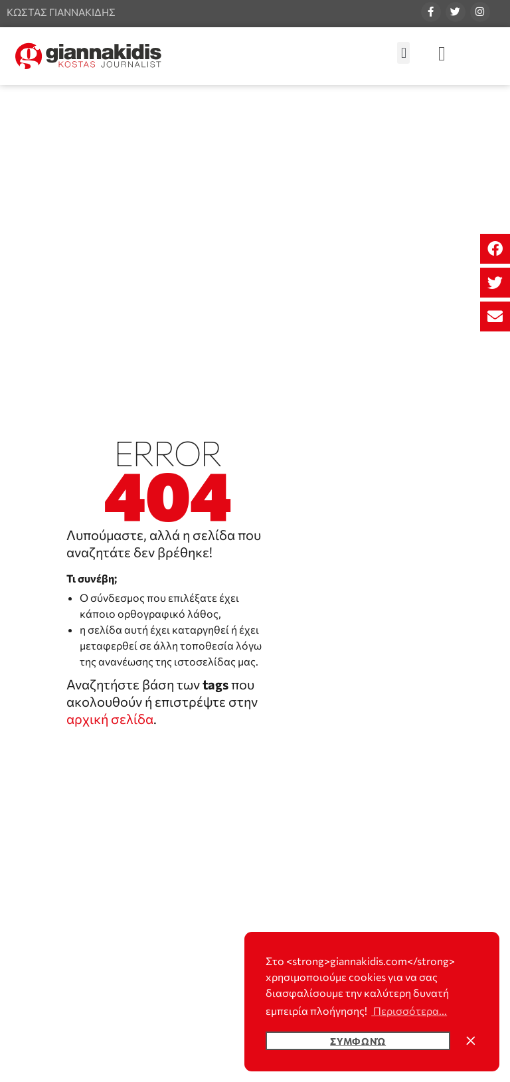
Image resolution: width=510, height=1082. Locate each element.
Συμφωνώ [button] (358, 1041)
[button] (495, 249)
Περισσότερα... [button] (409, 1010)
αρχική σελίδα (109, 719)
